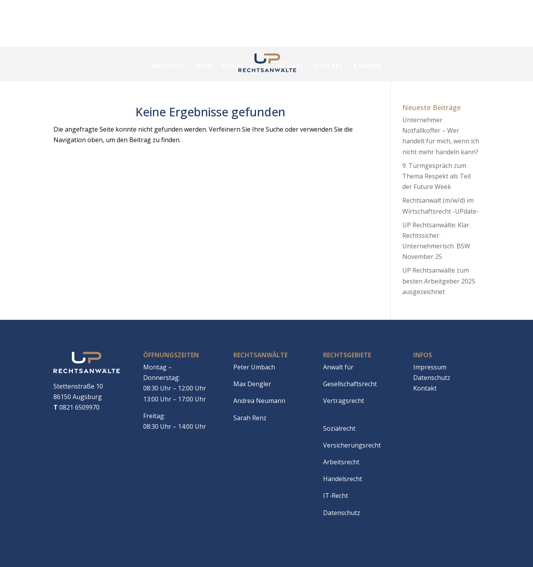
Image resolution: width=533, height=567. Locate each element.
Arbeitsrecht (341, 462)
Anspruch (168, 66)
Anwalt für (338, 367)
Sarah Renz (249, 418)
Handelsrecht (342, 478)
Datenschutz (341, 512)
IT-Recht (335, 495)
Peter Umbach (254, 367)
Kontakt (328, 66)
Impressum (429, 367)
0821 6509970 (76, 407)
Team (203, 66)
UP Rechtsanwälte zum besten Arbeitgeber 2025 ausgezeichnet (438, 281)
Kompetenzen (244, 66)
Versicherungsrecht (352, 445)
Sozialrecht (339, 428)
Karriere (368, 66)
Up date (290, 66)
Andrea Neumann (259, 400)
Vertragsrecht (343, 400)
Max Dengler (252, 384)
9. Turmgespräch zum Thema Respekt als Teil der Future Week (436, 176)
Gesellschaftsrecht (350, 384)
